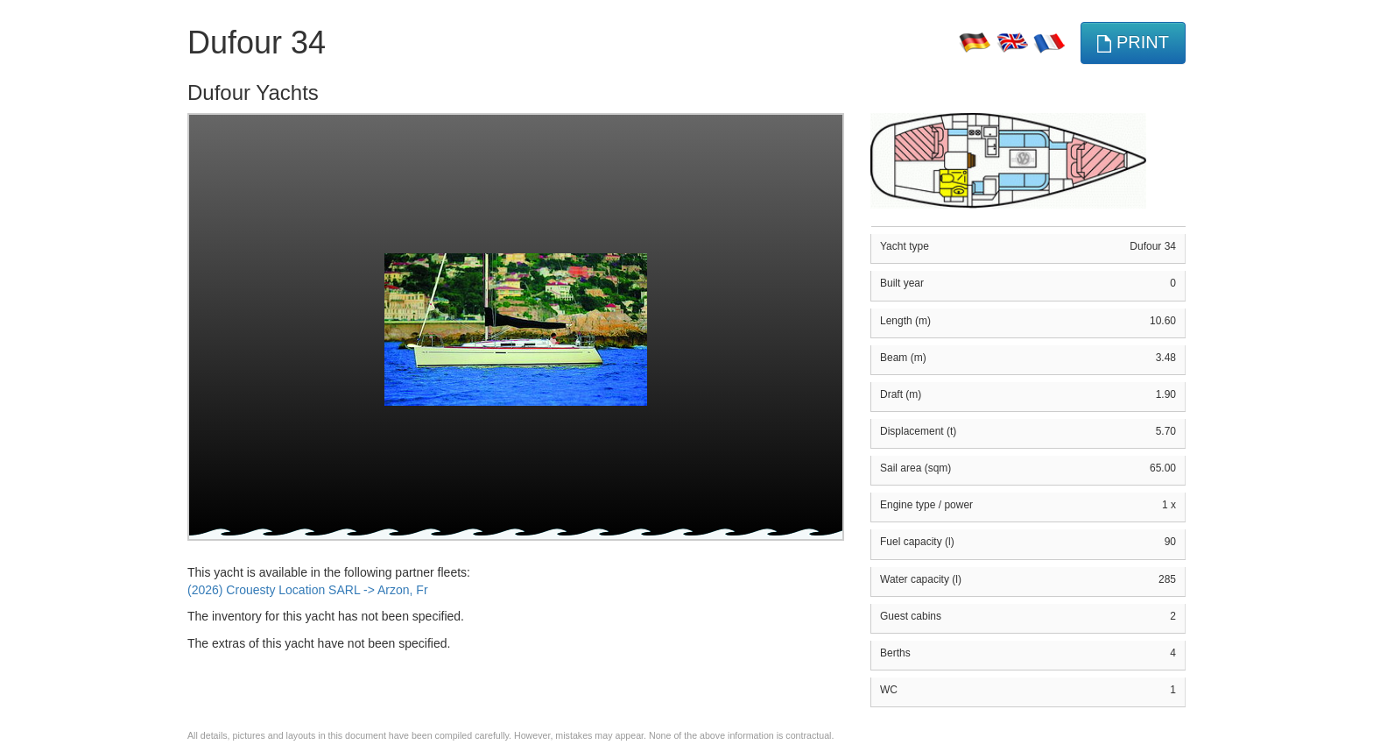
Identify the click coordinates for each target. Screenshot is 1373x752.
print (1133, 42)
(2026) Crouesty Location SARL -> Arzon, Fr (307, 590)
